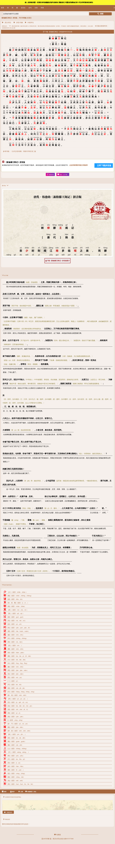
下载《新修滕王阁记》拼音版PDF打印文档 (57, 32)
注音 (36, 8)
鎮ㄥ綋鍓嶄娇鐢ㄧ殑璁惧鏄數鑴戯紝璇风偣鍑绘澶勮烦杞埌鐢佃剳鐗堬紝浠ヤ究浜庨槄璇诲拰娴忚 (59, 2)
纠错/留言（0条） (31, 791)
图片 (12, 791)
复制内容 (50, 174)
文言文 (23, 8)
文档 (20, 791)
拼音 (4, 791)
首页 (2, 8)
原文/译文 (6, 22)
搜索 (100, 14)
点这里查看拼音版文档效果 (78, 165)
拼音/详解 (18, 22)
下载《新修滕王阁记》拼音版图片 (57, 260)
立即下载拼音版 (104, 165)
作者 (42, 8)
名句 (30, 8)
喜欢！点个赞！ (62, 174)
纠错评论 (29, 22)
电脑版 (57, 834)
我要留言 (8, 812)
